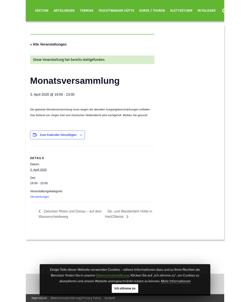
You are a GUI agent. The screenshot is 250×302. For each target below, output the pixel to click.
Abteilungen (64, 11)
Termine (86, 11)
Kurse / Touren (152, 11)
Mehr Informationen (175, 281)
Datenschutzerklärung (112, 275)
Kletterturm (181, 11)
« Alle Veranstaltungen (48, 44)
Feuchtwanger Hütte (116, 11)
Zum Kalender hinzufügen (58, 135)
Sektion (41, 11)
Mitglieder (207, 11)
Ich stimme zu (125, 288)
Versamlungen (39, 196)
